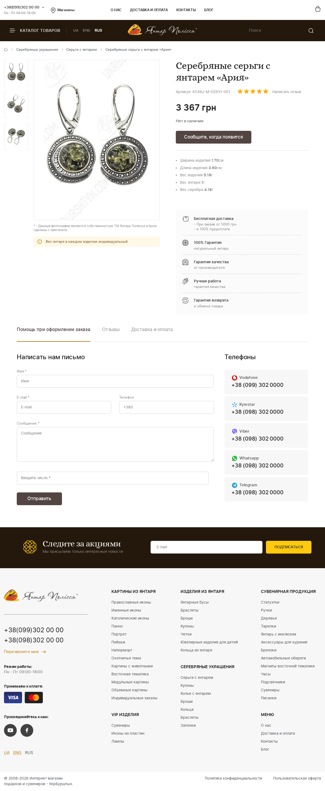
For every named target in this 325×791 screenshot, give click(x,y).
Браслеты (190, 610)
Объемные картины (129, 690)
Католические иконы (130, 618)
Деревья (269, 618)
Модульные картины (130, 682)
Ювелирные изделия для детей (209, 642)
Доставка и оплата (149, 10)
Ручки (266, 610)
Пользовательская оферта (297, 778)
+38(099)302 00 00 (21, 7)
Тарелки (268, 626)
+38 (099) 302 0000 (257, 385)
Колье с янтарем (196, 694)
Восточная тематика (130, 674)
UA (75, 30)
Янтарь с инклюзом (278, 634)
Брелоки (268, 650)
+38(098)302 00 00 (34, 640)
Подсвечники (273, 682)
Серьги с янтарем (81, 50)
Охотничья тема (126, 658)
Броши (187, 618)
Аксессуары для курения (284, 642)
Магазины (62, 10)
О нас (116, 10)
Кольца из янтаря (196, 650)
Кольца (187, 710)
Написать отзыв (286, 92)
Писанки (268, 698)
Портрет (119, 634)
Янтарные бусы (195, 602)
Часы (266, 674)
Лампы (117, 741)
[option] (16, 73)
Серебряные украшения (37, 50)
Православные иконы (131, 602)
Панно (117, 626)
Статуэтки (270, 602)
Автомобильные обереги (283, 658)
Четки (186, 634)
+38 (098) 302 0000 (257, 412)
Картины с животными (132, 666)
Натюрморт (121, 650)
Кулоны (187, 626)
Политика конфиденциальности (233, 778)
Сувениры (120, 725)
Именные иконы (126, 610)
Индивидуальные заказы (134, 698)
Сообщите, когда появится (213, 137)
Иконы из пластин (127, 733)
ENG (87, 30)
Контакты (186, 10)
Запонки (188, 725)
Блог (209, 10)
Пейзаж (118, 642)
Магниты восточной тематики (288, 666)
